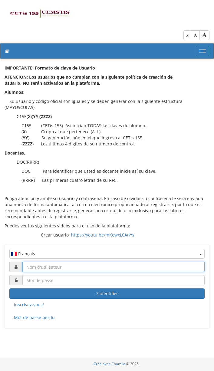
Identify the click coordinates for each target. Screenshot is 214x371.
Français (106, 254)
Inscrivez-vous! (29, 305)
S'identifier (107, 293)
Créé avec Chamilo (110, 363)
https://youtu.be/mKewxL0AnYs (102, 235)
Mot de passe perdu (34, 317)
